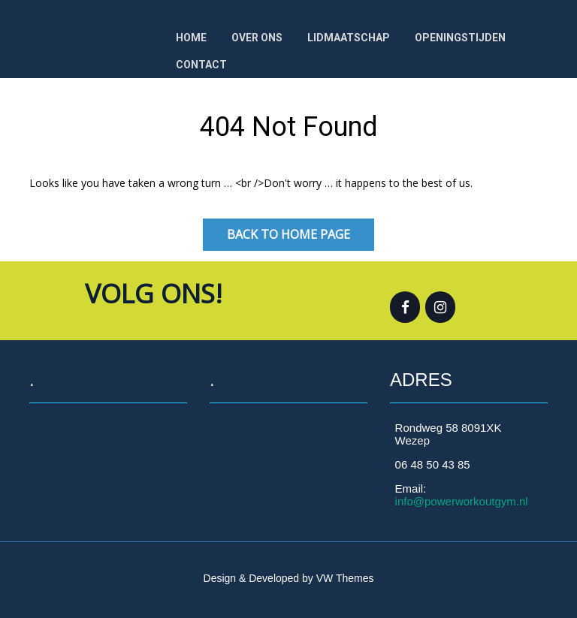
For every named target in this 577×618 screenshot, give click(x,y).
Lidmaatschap (348, 38)
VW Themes (343, 578)
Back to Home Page (288, 234)
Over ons (256, 38)
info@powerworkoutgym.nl (461, 501)
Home (191, 38)
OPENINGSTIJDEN (460, 38)
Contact (201, 65)
